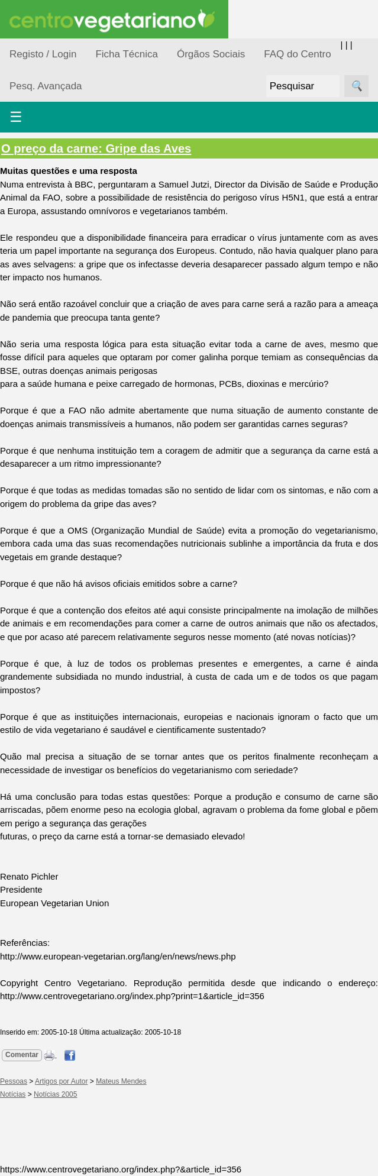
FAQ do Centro (297, 54)
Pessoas (13, 1081)
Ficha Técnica (126, 54)
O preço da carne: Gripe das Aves (96, 148)
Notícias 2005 (55, 1094)
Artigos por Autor (61, 1081)
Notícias (12, 1094)
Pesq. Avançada (45, 86)
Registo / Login (42, 54)
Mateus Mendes (121, 1081)
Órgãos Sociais (211, 54)
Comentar (21, 1055)
